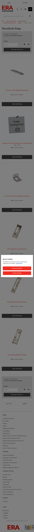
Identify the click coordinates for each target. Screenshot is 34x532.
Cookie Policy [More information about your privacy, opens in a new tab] (19, 263)
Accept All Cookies (17, 268)
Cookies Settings (17, 273)
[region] (17, 266)
